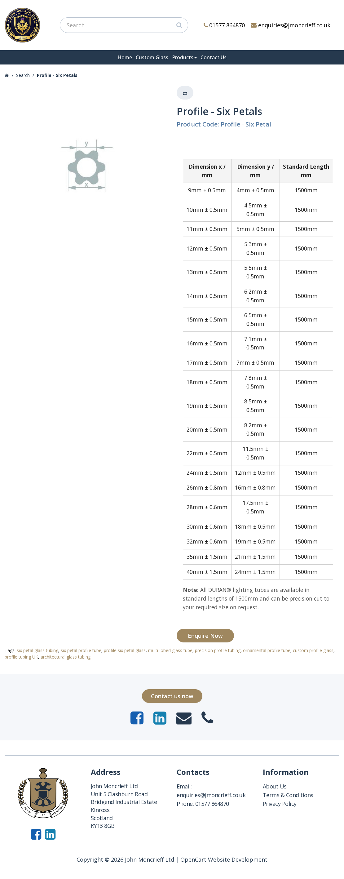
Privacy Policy (280, 803)
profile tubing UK (21, 657)
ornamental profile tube (266, 650)
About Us (275, 786)
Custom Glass (152, 57)
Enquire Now (205, 635)
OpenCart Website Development (223, 859)
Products (182, 57)
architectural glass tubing (65, 657)
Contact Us (214, 57)
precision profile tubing (217, 650)
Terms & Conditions (288, 795)
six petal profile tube (81, 650)
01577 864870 (224, 25)
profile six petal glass (125, 650)
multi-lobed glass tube (170, 650)
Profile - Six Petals (57, 75)
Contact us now (172, 696)
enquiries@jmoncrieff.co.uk (290, 25)
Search (23, 75)
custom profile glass (313, 650)
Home (124, 57)
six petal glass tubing (37, 650)
